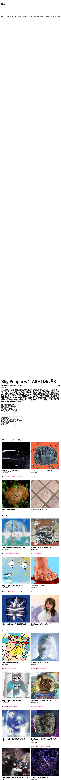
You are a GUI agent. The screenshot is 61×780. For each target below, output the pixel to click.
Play (7, 17)
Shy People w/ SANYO (39, 509)
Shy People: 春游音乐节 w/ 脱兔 (13, 739)
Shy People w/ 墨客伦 (10, 662)
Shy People (14, 440)
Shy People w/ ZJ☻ (9, 509)
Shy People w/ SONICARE (11, 701)
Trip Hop (5, 745)
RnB (41, 553)
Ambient (19, 591)
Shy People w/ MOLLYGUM (41, 624)
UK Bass (9, 515)
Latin (35, 476)
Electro (4, 515)
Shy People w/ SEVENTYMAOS (13, 547)
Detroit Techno (35, 706)
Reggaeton (10, 476)
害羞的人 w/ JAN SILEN (10, 471)
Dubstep (5, 706)
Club (32, 476)
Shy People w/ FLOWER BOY (12, 586)
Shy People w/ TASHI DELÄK (41, 777)
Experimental (23, 476)
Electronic (36, 553)
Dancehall (5, 476)
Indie (32, 553)
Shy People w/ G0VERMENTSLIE (14, 624)
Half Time (16, 476)
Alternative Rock (13, 591)
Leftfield (5, 553)
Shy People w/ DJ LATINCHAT (42, 471)
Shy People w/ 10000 (38, 586)
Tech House (34, 515)
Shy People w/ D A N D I (39, 662)
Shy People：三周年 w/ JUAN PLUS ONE (44, 740)
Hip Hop (3, 387)
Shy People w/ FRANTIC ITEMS (42, 547)
